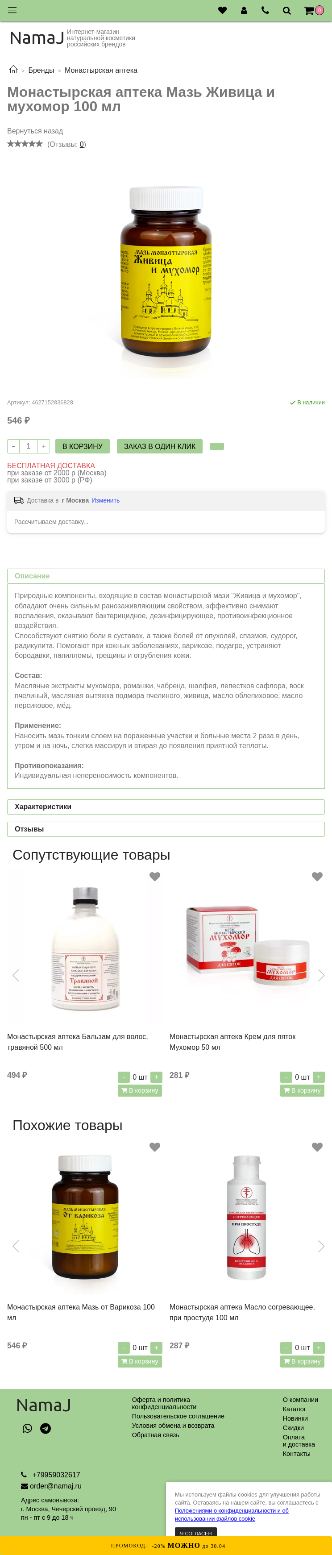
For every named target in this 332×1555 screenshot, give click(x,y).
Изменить (105, 500)
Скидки (293, 1427)
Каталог (294, 1409)
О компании (300, 1399)
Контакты (297, 1453)
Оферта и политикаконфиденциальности (164, 1403)
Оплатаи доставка (299, 1441)
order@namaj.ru (56, 1486)
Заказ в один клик (159, 446)
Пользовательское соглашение (178, 1416)
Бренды (41, 70)
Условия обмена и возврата (173, 1425)
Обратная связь (155, 1435)
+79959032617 (55, 1475)
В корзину (142, 1090)
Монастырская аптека (101, 70)
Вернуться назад (35, 131)
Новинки (295, 1418)
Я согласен (196, 1533)
